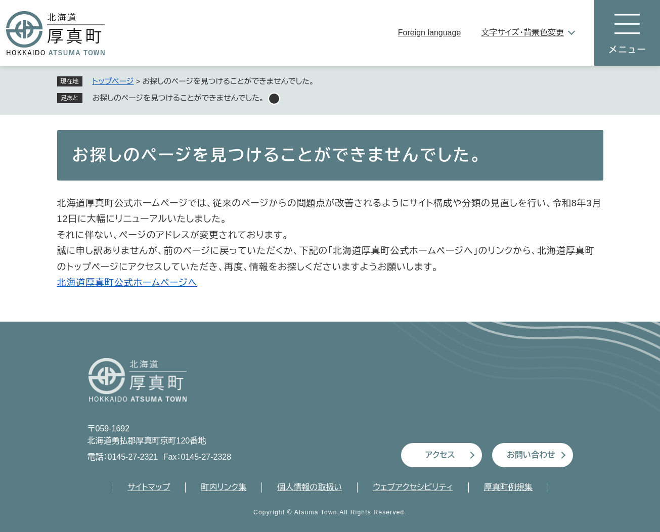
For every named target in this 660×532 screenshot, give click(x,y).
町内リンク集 (223, 487)
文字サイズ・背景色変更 (522, 32)
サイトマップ (148, 487)
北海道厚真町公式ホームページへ (127, 283)
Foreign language (429, 32)
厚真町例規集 (508, 487)
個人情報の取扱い (309, 487)
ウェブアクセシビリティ (413, 487)
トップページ (113, 81)
